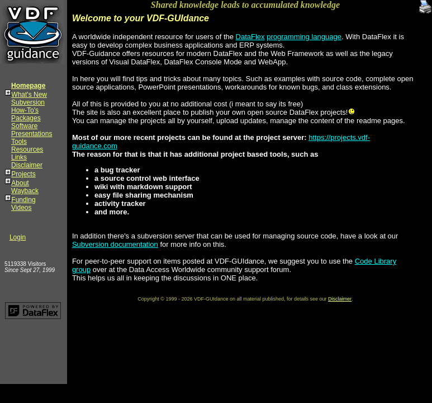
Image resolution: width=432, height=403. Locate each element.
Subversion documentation (115, 244)
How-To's (25, 110)
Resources (27, 149)
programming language (304, 36)
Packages (26, 118)
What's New (29, 95)
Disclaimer (26, 165)
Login (18, 237)
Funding (23, 200)
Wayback (25, 191)
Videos (21, 208)
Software (24, 126)
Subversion (28, 102)
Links (19, 157)
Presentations (31, 134)
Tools (19, 142)
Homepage (28, 86)
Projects (23, 174)
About (20, 183)
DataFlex (250, 36)
